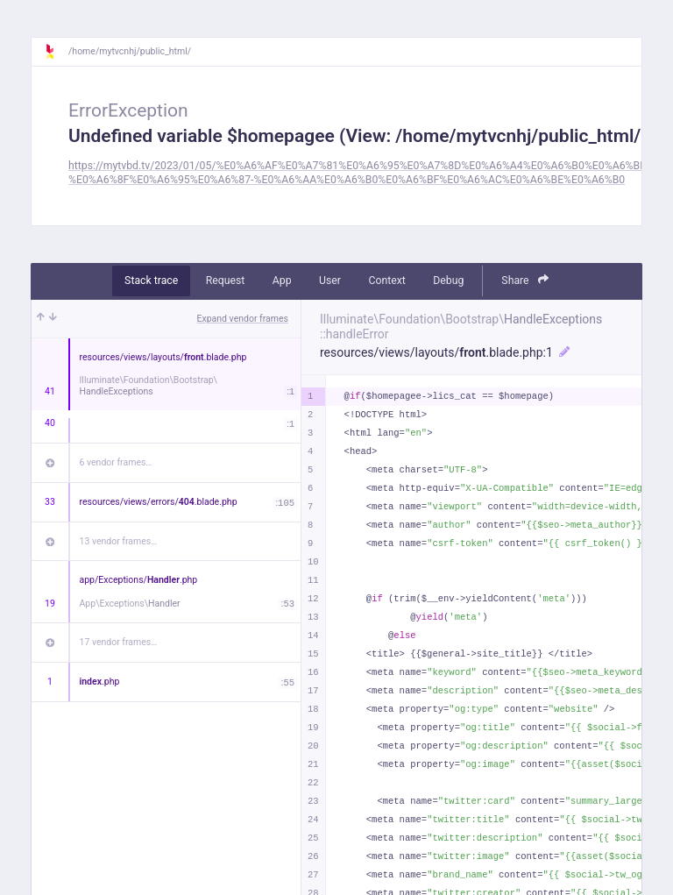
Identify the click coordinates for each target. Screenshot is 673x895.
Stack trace (151, 280)
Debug (448, 280)
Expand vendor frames (242, 318)
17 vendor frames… (119, 642)
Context (386, 280)
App (282, 280)
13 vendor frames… (119, 541)
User (330, 280)
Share (525, 280)
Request (225, 280)
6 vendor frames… (116, 462)
